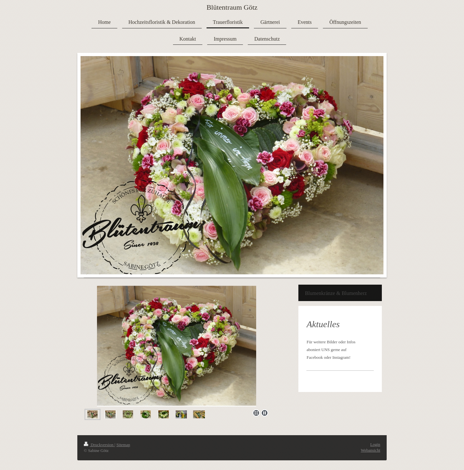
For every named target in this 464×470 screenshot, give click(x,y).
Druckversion (99, 444)
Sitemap (123, 444)
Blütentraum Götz (232, 7)
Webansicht (370, 450)
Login (375, 444)
